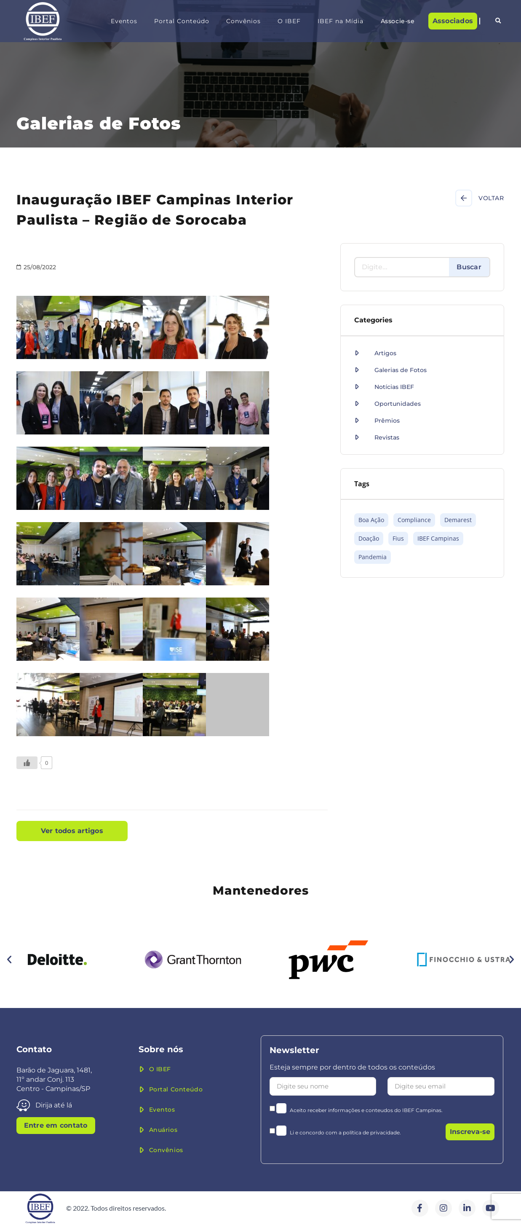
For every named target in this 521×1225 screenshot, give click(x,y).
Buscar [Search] (469, 267)
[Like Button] (26, 762)
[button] (498, 21)
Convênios (243, 21)
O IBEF (289, 21)
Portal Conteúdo (181, 21)
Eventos (124, 21)
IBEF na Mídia (340, 21)
